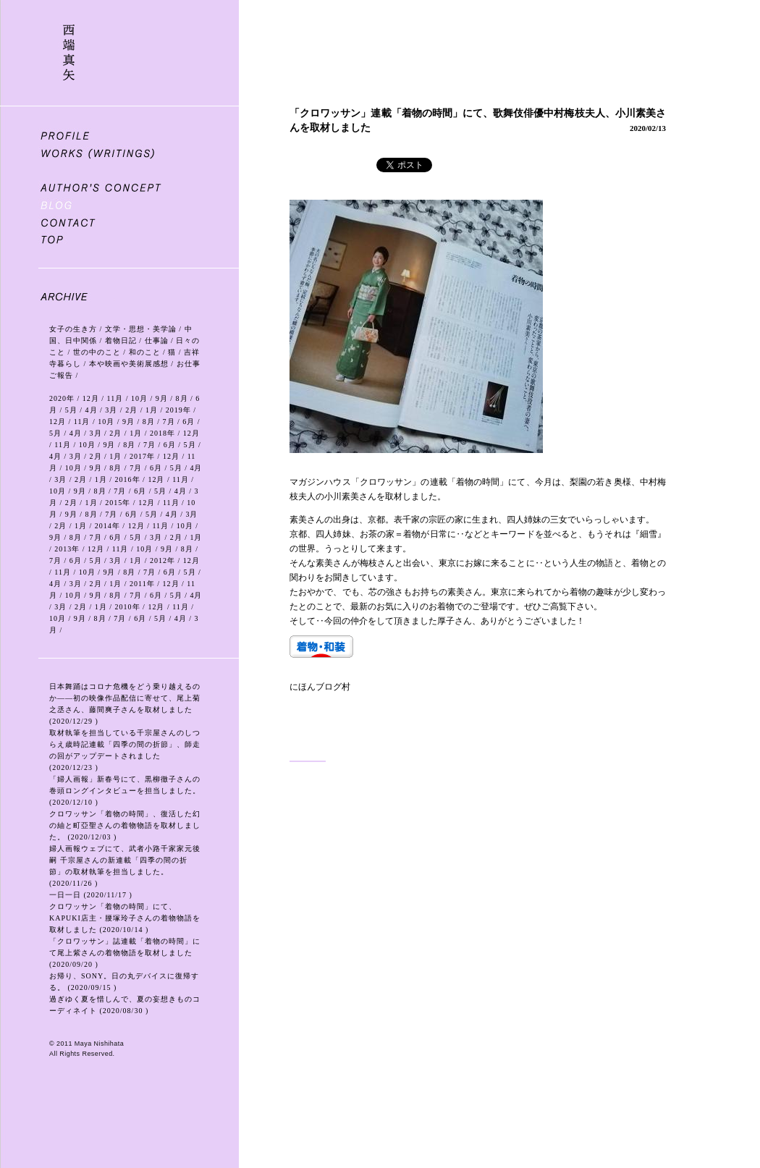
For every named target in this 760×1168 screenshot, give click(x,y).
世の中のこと (97, 352)
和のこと (145, 352)
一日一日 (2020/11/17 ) (90, 895)
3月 (111, 410)
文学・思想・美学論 (141, 329)
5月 (71, 410)
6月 (188, 422)
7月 (169, 422)
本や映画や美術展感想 (129, 364)
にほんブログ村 (320, 687)
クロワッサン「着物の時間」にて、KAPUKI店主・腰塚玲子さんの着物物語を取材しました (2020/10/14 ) (124, 918)
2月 (131, 410)
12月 (91, 398)
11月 (115, 398)
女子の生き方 (73, 329)
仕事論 (157, 340)
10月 (139, 398)
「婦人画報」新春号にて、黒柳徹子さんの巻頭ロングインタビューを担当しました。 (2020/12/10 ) (124, 790)
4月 (91, 410)
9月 (162, 398)
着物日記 (121, 340)
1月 (151, 410)
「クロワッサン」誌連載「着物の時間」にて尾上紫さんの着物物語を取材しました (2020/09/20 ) (124, 952)
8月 (182, 398)
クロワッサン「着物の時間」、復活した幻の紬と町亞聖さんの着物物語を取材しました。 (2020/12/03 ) (124, 825)
